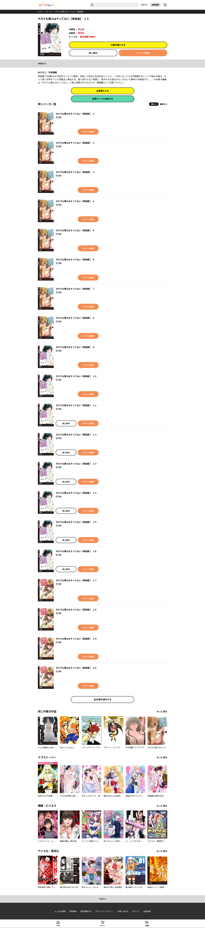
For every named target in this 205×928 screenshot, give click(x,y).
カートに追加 (143, 53)
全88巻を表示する (102, 699)
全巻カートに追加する (102, 98)
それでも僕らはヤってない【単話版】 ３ (75, 172)
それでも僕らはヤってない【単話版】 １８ (76, 609)
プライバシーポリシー (104, 911)
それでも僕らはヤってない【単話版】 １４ (76, 493)
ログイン (144, 5)
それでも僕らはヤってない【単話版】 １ (75, 113)
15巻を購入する (118, 45)
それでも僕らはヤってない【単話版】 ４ (75, 201)
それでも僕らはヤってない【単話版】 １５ (76, 522)
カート (102, 926)
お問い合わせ (122, 911)
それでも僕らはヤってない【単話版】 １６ (76, 551)
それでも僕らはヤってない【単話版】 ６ (75, 259)
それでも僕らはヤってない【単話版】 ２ (75, 143)
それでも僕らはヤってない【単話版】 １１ (76, 405)
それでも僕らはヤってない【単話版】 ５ (75, 230)
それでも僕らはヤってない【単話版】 (69, 12)
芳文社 (81, 33)
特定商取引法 (85, 911)
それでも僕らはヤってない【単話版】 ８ (75, 318)
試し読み (93, 53)
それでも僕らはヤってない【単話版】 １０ (76, 376)
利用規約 (73, 911)
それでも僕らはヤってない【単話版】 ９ (75, 347)
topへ (102, 899)
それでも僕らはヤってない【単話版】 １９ (76, 638)
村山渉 (81, 29)
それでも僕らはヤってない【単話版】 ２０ (76, 668)
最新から (163, 104)
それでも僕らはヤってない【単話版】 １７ (76, 580)
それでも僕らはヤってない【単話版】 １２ (76, 434)
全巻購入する (102, 91)
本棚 (147, 926)
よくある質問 (60, 911)
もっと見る (162, 711)
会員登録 (155, 5)
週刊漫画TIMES (87, 36)
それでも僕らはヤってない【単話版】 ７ (75, 289)
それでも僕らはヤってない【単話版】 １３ (76, 463)
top (39, 12)
